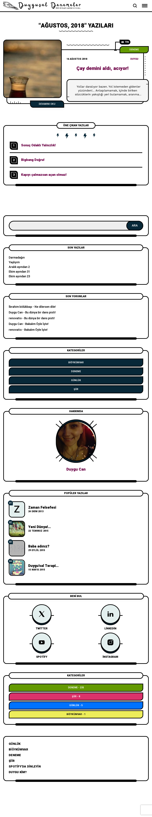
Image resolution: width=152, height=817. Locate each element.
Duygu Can (16, 312)
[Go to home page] (43, 5)
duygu (134, 59)
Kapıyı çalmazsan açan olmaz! (43, 174)
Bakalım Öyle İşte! (37, 324)
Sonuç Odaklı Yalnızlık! (38, 145)
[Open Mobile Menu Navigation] (145, 6)
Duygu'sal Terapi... (43, 565)
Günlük (76, 380)
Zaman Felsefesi (42, 507)
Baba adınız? (38, 546)
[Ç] (32, 69)
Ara (135, 225)
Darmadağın (17, 257)
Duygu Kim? (18, 772)
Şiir (76, 389)
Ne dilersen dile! (45, 307)
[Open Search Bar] (135, 6)
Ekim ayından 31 (19, 272)
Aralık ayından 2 (19, 267)
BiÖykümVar (76, 362)
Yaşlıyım (14, 262)
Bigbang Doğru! (32, 160)
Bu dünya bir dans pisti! (40, 312)
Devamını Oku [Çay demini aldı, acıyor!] (47, 104)
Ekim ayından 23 (19, 276)
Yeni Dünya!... (39, 527)
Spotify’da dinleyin (25, 766)
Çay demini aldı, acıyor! (102, 68)
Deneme (134, 49)
